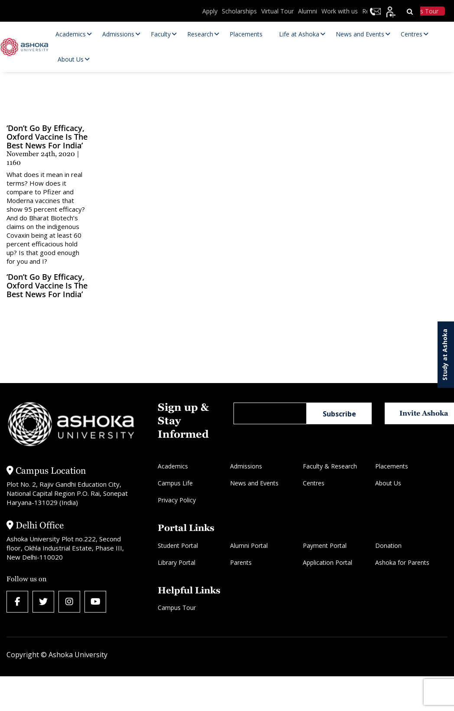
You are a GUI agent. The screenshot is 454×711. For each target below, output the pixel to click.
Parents (241, 562)
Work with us (339, 11)
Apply (209, 11)
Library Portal (176, 562)
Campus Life (175, 483)
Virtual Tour (277, 11)
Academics (173, 466)
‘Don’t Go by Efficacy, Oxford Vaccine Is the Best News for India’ (47, 285)
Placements (391, 466)
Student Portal (178, 545)
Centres (313, 483)
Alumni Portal (249, 545)
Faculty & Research (330, 466)
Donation (388, 545)
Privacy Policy (177, 500)
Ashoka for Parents (402, 562)
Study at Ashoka (445, 354)
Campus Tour (177, 607)
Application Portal (327, 562)
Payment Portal (325, 545)
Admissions (246, 466)
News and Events (254, 483)
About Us (388, 483)
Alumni (307, 11)
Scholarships (239, 11)
